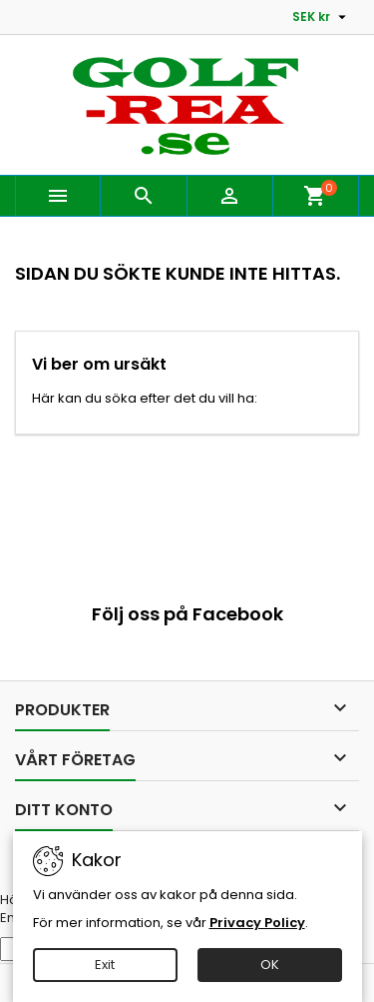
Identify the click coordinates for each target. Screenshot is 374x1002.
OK (269, 964)
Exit (105, 964)
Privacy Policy (257, 922)
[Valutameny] (321, 17)
